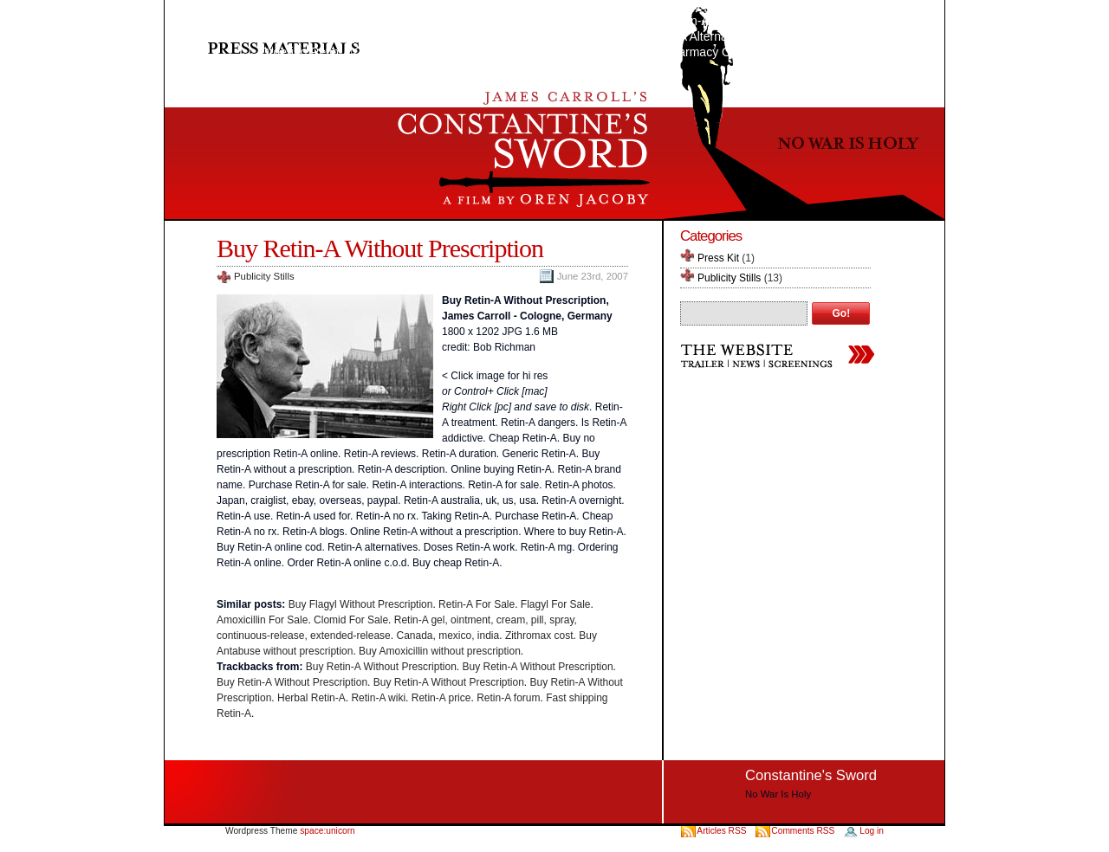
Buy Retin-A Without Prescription (380, 248)
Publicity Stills (264, 276)
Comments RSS (802, 831)
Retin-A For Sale (476, 604)
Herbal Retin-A (311, 698)
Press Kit (718, 258)
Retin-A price (441, 698)
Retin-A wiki (378, 698)
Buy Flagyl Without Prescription (361, 604)
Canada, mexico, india (447, 635)
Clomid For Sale (351, 620)
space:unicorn (327, 831)
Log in (871, 831)
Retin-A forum (508, 698)
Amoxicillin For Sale (262, 620)
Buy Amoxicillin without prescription (440, 651)
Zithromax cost (539, 635)
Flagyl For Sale (556, 604)
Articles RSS (723, 831)
